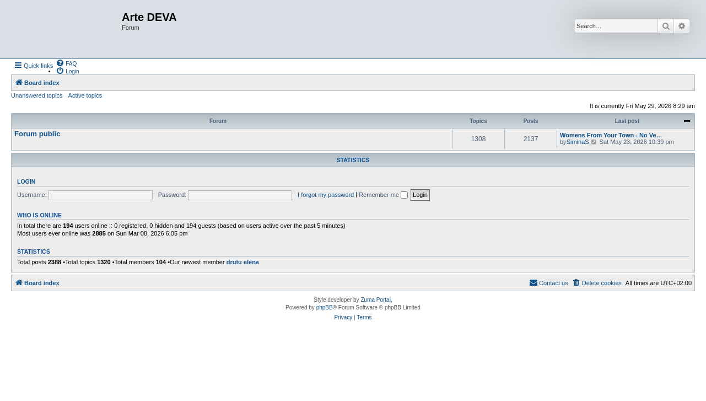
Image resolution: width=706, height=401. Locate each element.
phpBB (324, 307)
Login (26, 181)
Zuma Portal (375, 300)
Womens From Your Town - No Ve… (611, 135)
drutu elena (243, 262)
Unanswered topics (37, 95)
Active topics (85, 95)
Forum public (37, 134)
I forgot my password (326, 194)
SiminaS (578, 141)
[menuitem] (66, 63)
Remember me (383, 194)
